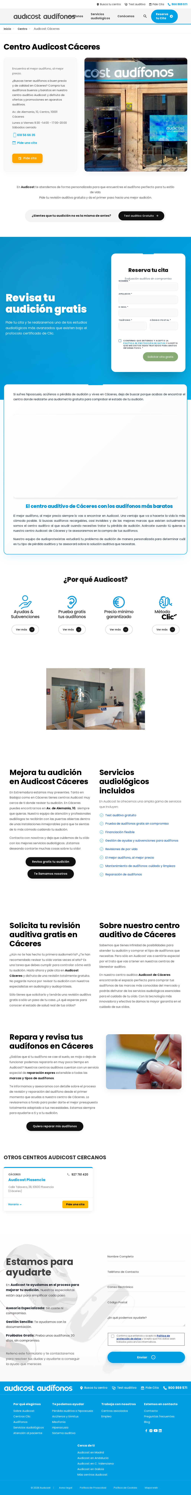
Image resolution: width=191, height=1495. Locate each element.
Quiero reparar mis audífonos (55, 1126)
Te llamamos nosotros (50, 874)
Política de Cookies (125, 1487)
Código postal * (160, 320)
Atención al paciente (27, 1433)
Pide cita (27, 158)
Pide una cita (27, 143)
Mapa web (151, 1487)
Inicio (7, 29)
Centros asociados (114, 1411)
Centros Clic (21, 1416)
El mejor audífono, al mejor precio (129, 857)
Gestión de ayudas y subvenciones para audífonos (141, 840)
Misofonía (59, 1422)
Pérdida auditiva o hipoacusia (72, 1411)
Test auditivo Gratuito (141, 216)
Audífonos (75, 16)
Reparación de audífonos (123, 874)
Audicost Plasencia (26, 1179)
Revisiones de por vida (121, 849)
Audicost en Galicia (90, 1469)
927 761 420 (77, 1174)
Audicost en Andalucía (92, 1458)
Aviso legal (65, 1487)
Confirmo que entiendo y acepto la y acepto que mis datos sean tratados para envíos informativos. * (150, 344)
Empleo (106, 1416)
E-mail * (123, 307)
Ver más (25, 629)
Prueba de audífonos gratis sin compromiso (137, 823)
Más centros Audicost (92, 1475)
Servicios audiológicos (100, 16)
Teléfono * (125, 320)
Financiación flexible (120, 832)
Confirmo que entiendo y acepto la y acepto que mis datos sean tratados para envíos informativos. (146, 1339)
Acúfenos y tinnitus (65, 1416)
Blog (147, 1422)
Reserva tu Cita (164, 16)
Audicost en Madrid (90, 1452)
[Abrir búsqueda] (145, 16)
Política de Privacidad (93, 1487)
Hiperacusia (60, 1427)
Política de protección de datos (144, 343)
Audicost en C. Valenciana (95, 1463)
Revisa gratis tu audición (50, 862)
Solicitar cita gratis (160, 357)
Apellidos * (125, 294)
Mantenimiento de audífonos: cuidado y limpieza (140, 866)
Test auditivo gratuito (120, 815)
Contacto (151, 1411)
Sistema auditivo (64, 1433)
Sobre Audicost (24, 1411)
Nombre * (124, 281)
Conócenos (125, 16)
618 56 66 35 (26, 135)
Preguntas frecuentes (159, 1416)
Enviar (142, 1357)
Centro (22, 29)
